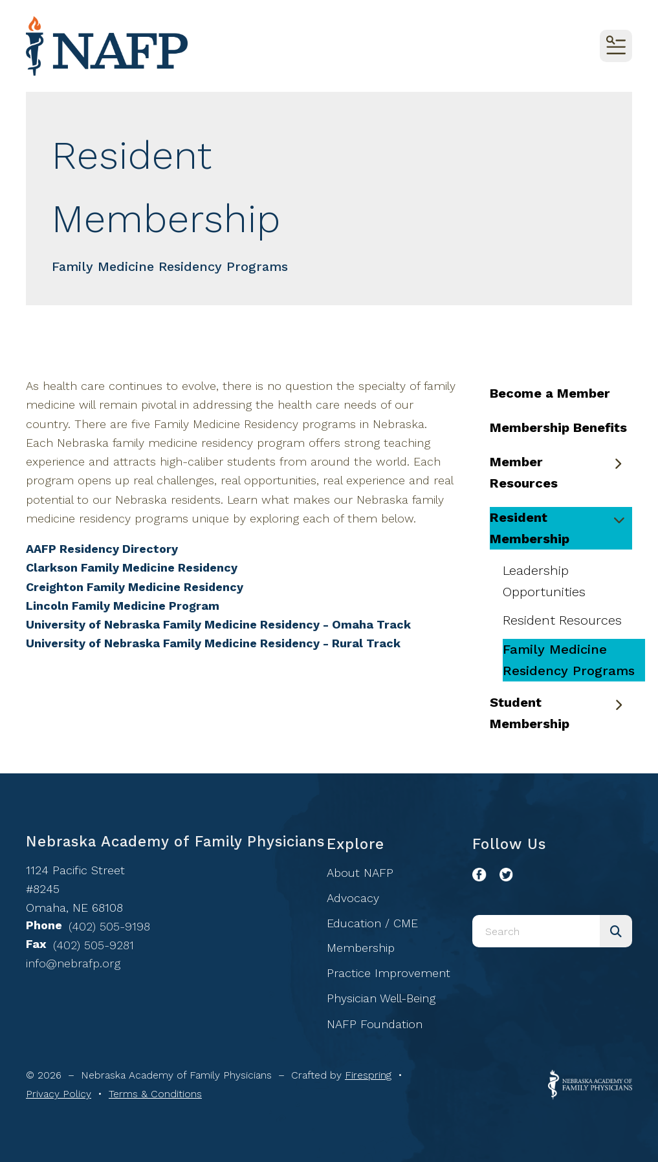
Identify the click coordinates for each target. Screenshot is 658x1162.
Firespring (368, 1075)
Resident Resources (562, 620)
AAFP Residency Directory (102, 548)
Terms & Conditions (155, 1094)
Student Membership (561, 712)
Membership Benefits (558, 427)
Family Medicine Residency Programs (569, 659)
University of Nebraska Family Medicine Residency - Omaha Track (218, 624)
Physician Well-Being (381, 998)
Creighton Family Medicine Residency (134, 587)
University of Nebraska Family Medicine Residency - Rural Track (213, 643)
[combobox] (536, 931)
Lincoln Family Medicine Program (122, 605)
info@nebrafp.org (73, 963)
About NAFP (360, 872)
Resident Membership (561, 528)
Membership (361, 947)
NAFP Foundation (374, 1024)
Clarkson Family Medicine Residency (131, 567)
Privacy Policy (58, 1094)
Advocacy (353, 898)
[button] (616, 46)
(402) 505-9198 (109, 926)
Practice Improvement (388, 973)
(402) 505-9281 (93, 945)
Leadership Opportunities (544, 581)
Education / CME (372, 923)
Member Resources (561, 472)
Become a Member (550, 393)
